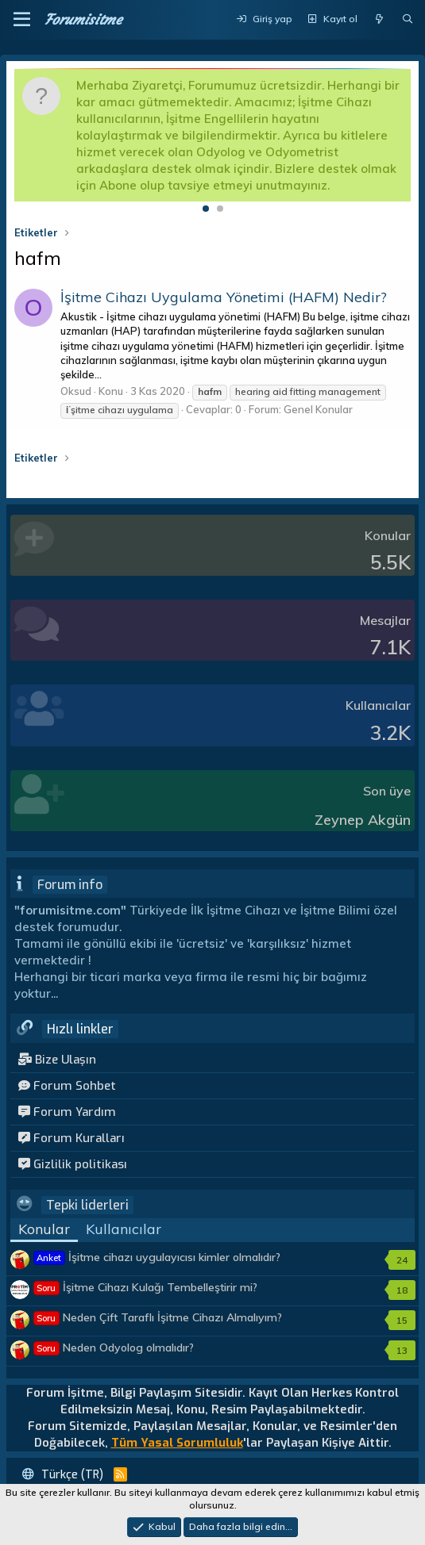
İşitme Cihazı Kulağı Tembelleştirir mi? (145, 1287)
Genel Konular (318, 409)
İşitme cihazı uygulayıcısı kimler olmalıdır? (157, 1257)
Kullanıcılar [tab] (123, 1229)
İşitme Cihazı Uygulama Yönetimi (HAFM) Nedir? (223, 297)
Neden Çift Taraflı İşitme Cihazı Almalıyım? (158, 1317)
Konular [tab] (44, 1229)
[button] (22, 20)
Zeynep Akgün (363, 820)
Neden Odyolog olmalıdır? (114, 1347)
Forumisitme (83, 19)
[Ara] (408, 19)
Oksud (75, 391)
